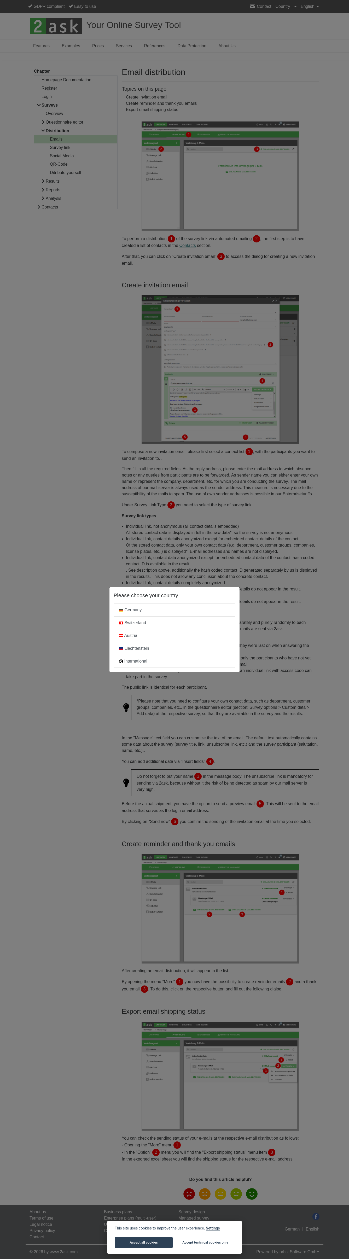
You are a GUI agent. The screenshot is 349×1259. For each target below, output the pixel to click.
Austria (128, 635)
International (133, 661)
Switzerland (132, 622)
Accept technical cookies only (205, 1242)
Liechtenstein (134, 648)
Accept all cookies (144, 1242)
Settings (213, 1228)
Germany (130, 610)
